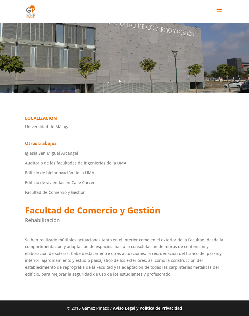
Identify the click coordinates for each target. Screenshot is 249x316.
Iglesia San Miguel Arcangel (51, 153)
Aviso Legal (124, 308)
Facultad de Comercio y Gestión (55, 192)
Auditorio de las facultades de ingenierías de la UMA (75, 163)
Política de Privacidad (161, 308)
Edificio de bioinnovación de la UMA (59, 172)
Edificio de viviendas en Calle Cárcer (60, 182)
